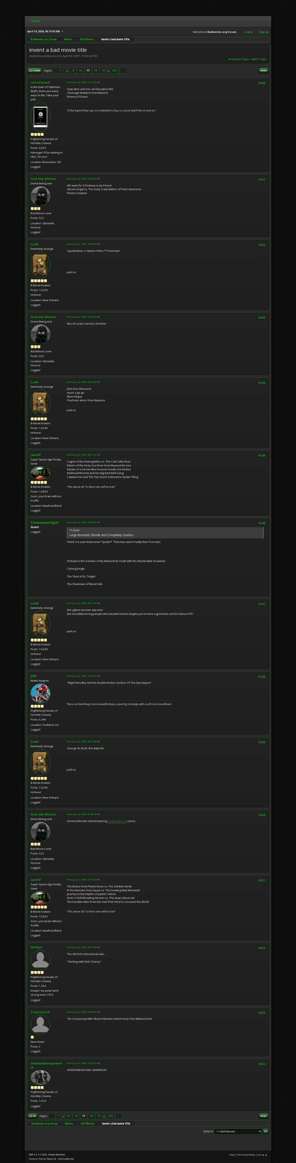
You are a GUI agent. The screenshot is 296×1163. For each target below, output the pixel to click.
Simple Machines (56, 1154)
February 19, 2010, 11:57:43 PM (83, 82)
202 (114, 70)
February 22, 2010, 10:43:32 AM (83, 316)
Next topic (259, 59)
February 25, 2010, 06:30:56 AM (83, 947)
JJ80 (33, 676)
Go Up (32, 1116)
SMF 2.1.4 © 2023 (38, 1154)
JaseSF (36, 455)
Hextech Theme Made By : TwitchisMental (51, 1158)
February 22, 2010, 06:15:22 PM (83, 454)
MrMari (37, 947)
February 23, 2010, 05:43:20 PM (83, 814)
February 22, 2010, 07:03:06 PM (83, 522)
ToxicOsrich (40, 1012)
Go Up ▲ (262, 1154)
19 (103, 70)
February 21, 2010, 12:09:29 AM (83, 244)
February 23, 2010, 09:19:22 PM (83, 879)
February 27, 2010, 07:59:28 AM (83, 1012)
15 (72, 70)
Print (263, 70)
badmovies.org (117, 821)
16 (80, 70)
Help (232, 1154)
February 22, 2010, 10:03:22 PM (83, 675)
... (67, 70)
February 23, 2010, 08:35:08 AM (83, 741)
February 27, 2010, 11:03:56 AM (83, 1063)
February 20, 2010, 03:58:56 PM (83, 178)
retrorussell (40, 82)
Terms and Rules (246, 1154)
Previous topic (239, 59)
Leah (35, 244)
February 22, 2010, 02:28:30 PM (83, 382)
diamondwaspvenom (46, 1065)
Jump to (208, 1131)
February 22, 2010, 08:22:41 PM (83, 603)
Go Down (34, 70)
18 (95, 70)
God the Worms (43, 179)
